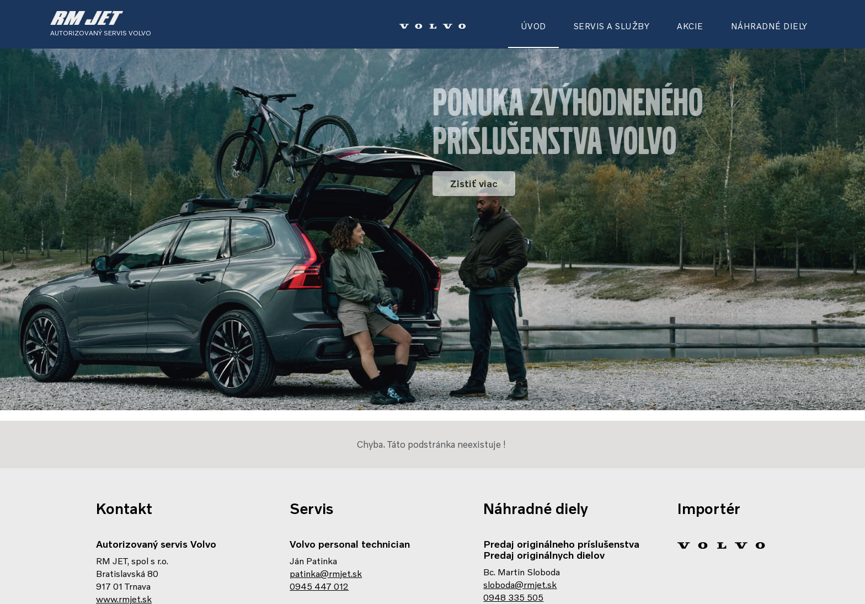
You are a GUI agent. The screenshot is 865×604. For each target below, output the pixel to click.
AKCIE (690, 26)
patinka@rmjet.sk (326, 549)
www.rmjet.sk (124, 574)
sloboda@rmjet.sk (520, 560)
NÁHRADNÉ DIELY (769, 26)
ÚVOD (533, 26)
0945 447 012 (319, 562)
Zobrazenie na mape (137, 587)
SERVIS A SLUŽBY (612, 26)
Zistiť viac (474, 183)
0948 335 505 (513, 573)
